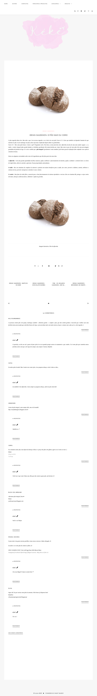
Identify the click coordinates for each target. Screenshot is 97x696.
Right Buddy (59, 693)
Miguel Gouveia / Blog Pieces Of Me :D (38, 552)
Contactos (24, 4)
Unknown (11, 403)
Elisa (10, 588)
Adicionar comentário (15, 633)
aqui (86, 145)
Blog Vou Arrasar (15, 492)
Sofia (10, 363)
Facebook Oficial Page (21, 552)
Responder (85, 330)
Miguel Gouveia (13, 537)
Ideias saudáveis (48, 131)
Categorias (55, 4)
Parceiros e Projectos (40, 4)
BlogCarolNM (12, 454)
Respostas (17, 334)
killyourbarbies (14, 318)
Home (6, 4)
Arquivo (67, 4)
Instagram (11, 552)
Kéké (14, 340)
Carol (10, 445)
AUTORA (14, 4)
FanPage (10, 456)
